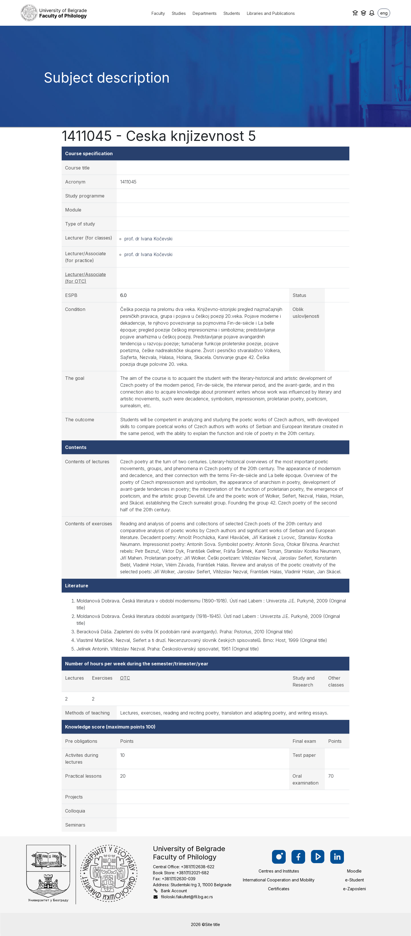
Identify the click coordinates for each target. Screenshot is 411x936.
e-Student (354, 879)
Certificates (278, 888)
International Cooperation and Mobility (279, 879)
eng (384, 13)
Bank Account (174, 890)
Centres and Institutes (279, 871)
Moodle (354, 871)
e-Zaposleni (354, 888)
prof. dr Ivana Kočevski (148, 239)
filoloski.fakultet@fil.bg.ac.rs (187, 896)
